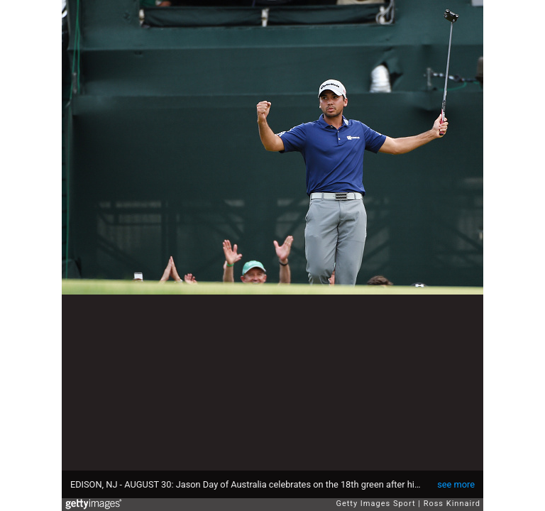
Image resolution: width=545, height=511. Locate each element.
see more (456, 484)
